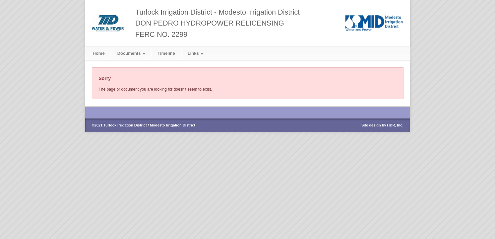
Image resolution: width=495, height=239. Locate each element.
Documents (131, 53)
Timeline (166, 53)
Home (99, 53)
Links (195, 53)
